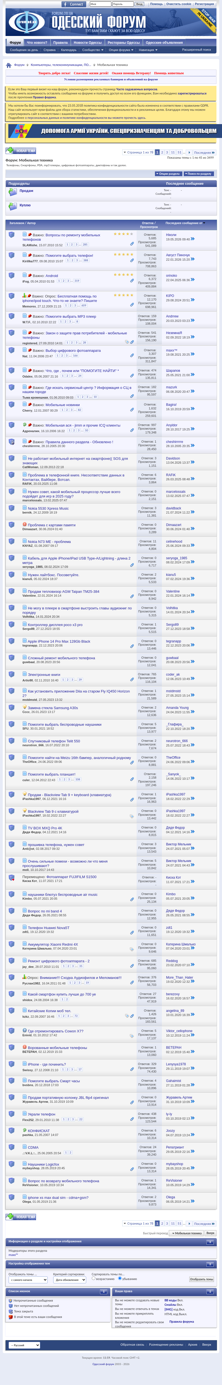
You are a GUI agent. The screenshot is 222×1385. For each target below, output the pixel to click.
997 (153, 425)
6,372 (153, 279)
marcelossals (32, 500)
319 (77, 281)
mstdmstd (29, 699)
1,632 (153, 408)
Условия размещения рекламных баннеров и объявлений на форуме (111, 79)
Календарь (68, 50)
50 (86, 430)
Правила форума (181, 1322)
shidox (27, 1000)
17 (79, 1069)
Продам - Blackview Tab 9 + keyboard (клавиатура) (69, 795)
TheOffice (29, 761)
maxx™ (13, 1255)
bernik (27, 512)
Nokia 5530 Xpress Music (48, 508)
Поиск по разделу (199, 174)
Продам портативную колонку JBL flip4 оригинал (68, 1098)
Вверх (210, 1233)
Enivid (27, 1035)
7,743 (153, 258)
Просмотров (149, 227)
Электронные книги (44, 675)
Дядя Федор (31, 832)
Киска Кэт (29, 881)
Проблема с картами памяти (52, 525)
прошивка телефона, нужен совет (56, 845)
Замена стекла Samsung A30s (53, 708)
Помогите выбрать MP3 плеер (70, 316)
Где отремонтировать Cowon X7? (55, 1031)
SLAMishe (29, 245)
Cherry (27, 410)
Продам (26, 190)
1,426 (153, 1014)
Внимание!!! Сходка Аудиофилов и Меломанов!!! (81, 978)
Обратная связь (132, 1344)
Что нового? (37, 43)
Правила (60, 43)
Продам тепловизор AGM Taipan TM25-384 (63, 591)
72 (76, 1016)
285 (85, 244)
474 (153, 370)
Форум (15, 43)
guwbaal (28, 662)
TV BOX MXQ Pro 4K (45, 828)
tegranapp (29, 645)
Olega (26, 1201)
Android (51, 276)
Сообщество (91, 50)
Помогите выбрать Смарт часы (54, 1081)
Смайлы (170, 1305)
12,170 (151, 299)
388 (85, 260)
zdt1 (25, 931)
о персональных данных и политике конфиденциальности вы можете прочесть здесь (85, 118)
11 (173, 152)
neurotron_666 (33, 745)
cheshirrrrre (31, 446)
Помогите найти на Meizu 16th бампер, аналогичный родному (79, 758)
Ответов (148, 223)
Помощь (156, 4)
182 (153, 387)
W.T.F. (26, 322)
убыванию (127, 1278)
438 (153, 1113)
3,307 (153, 353)
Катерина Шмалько (37, 948)
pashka (27, 1135)
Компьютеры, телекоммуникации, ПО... (61, 65)
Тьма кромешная (35, 397)
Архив (192, 1344)
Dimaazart (29, 529)
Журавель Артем (35, 1101)
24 (79, 376)
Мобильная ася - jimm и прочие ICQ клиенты (82, 425)
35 (80, 966)
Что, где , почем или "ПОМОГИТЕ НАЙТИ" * (82, 371)
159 (153, 316)
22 (80, 1119)
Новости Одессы (87, 43)
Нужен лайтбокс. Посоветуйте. (54, 575)
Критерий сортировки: (69, 1274)
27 (154, 994)
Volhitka (28, 616)
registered (29, 343)
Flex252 (28, 1120)
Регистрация (204, 4)
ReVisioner (30, 1185)
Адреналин (30, 431)
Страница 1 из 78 (140, 152)
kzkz (25, 1016)
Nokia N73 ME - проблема (49, 542)
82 (79, 410)
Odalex (27, 376)
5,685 (153, 238)
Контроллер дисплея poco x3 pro (55, 625)
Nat (24, 356)
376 (153, 977)
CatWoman (30, 467)
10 (95, 397)
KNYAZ (27, 545)
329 (153, 1064)
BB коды (171, 1300)
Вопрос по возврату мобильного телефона (63, 1181)
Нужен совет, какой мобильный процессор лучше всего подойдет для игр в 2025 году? (71, 494)
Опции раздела (169, 174)
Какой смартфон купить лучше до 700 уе (62, 994)
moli (25, 869)
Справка (49, 50)
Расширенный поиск (196, 49)
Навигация (146, 50)
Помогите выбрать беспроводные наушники (64, 724)
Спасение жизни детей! (91, 73)
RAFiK (27, 483)
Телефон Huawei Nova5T (49, 928)
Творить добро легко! (54, 73)
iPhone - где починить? (47, 1064)
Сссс (26, 712)
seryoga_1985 (32, 566)
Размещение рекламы (166, 1344)
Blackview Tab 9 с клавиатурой (53, 811)
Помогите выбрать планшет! (51, 774)
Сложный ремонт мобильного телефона (61, 658)
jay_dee (28, 966)
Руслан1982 (31, 983)
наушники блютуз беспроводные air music (63, 894)
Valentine (29, 595)
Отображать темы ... (23, 1274)
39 (80, 679)
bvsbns (27, 1085)
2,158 (153, 777)
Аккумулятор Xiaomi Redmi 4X (53, 944)
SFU (25, 728)
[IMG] (169, 1309)
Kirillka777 (30, 261)
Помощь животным (169, 73)
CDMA (33, 1147)
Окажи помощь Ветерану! (131, 73)
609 (83, 305)
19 (87, 982)
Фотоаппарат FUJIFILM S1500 (71, 877)
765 (153, 674)
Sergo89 (28, 628)
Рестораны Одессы (124, 43)
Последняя (204, 152)
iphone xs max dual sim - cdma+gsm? (58, 1198)
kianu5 (27, 579)
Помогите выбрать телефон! (69, 255)
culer (26, 780)
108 (77, 779)
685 (153, 960)
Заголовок (16, 223)
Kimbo (27, 898)
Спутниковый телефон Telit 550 (54, 741)
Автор (31, 223)
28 (84, 342)
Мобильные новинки (62, 405)
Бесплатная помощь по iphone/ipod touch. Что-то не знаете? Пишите (59, 298)
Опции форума (119, 50)
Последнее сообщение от (186, 223)
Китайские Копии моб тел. (49, 1011)
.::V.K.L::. (29, 1153)
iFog (25, 281)
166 (75, 355)
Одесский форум (103, 1364)
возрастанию (103, 1278)
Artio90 (27, 680)
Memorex (29, 306)
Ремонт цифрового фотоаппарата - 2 (59, 961)
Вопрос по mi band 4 (45, 911)
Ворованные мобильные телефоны (57, 1048)
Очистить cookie (178, 4)
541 (153, 332)
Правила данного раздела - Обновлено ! (79, 442)
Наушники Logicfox (43, 1164)
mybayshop (30, 1168)
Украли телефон (41, 1114)
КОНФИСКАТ (39, 1131)
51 (179, 152)
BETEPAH (29, 1051)
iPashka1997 (31, 799)
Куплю (25, 205)
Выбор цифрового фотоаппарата (73, 350)
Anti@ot (28, 848)
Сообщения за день (24, 50)
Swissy (27, 1070)
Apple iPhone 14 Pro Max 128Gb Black (59, 641)
